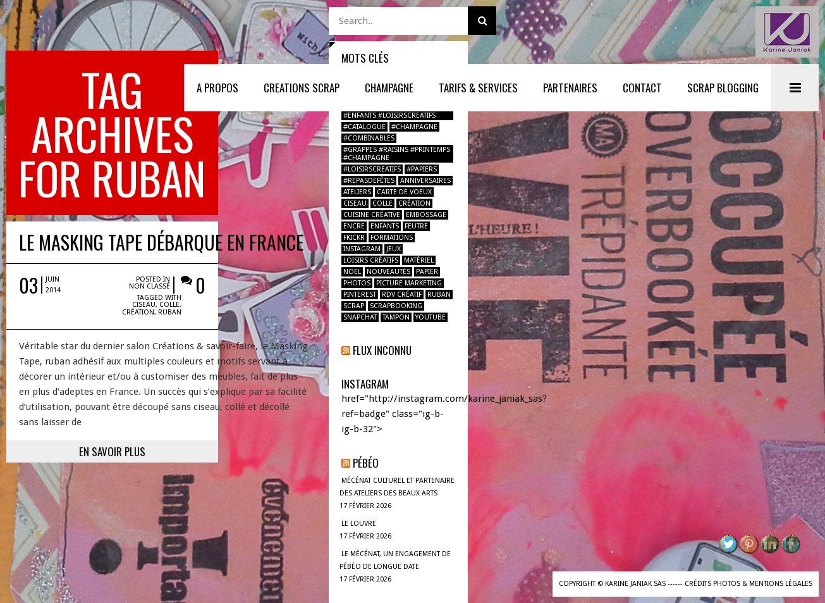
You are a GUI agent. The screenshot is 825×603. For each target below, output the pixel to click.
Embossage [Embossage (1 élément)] (426, 215)
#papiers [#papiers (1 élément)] (421, 169)
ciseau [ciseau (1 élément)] (355, 203)
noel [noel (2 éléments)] (352, 272)
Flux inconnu (382, 350)
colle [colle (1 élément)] (382, 203)
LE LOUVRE (358, 523)
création (229, 211)
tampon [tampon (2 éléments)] (396, 317)
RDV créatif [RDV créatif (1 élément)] (402, 294)
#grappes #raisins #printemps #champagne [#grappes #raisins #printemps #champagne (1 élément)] (396, 154)
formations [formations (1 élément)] (391, 237)
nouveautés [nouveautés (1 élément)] (388, 272)
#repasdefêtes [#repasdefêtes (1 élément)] (368, 181)
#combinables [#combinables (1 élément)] (368, 138)
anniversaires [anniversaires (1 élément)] (425, 181)
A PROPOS (217, 88)
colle (260, 203)
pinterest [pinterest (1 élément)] (359, 294)
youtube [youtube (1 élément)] (430, 317)
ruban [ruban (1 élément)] (439, 294)
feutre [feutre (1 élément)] (416, 226)
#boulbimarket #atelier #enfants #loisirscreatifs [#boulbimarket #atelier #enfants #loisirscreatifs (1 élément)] (389, 111)
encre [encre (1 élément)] (354, 226)
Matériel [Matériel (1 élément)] (419, 260)
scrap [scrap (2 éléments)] (353, 306)
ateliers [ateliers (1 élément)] (357, 192)
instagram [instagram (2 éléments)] (362, 249)
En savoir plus (164, 350)
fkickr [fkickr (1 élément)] (354, 237)
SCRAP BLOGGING (723, 88)
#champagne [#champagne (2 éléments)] (414, 127)
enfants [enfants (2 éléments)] (384, 226)
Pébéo (366, 463)
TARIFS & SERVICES (478, 88)
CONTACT (642, 88)
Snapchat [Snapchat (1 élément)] (360, 317)
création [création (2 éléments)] (414, 203)
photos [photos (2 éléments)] (356, 283)
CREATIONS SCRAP (301, 88)
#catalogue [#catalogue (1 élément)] (364, 127)
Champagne (389, 88)
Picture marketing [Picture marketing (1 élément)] (409, 283)
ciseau (235, 203)
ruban (260, 211)
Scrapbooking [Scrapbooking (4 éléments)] (396, 306)
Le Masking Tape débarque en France (161, 153)
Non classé (251, 191)
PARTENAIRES (570, 88)
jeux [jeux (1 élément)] (393, 249)
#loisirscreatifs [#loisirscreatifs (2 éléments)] (372, 169)
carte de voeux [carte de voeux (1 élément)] (404, 192)
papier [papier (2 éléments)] (427, 272)
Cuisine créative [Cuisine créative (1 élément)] (371, 215)
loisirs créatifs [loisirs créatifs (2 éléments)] (370, 260)
